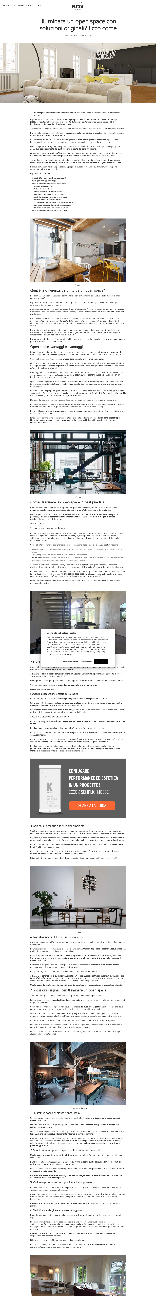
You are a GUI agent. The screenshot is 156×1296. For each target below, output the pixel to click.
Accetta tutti (101, 661)
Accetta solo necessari (71, 661)
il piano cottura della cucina (73, 574)
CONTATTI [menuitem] (38, 5)
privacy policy (89, 652)
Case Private (85, 35)
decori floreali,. (72, 981)
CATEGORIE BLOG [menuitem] (7, 5)
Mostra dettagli (86, 661)
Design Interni (71, 35)
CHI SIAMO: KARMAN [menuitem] (24, 5)
